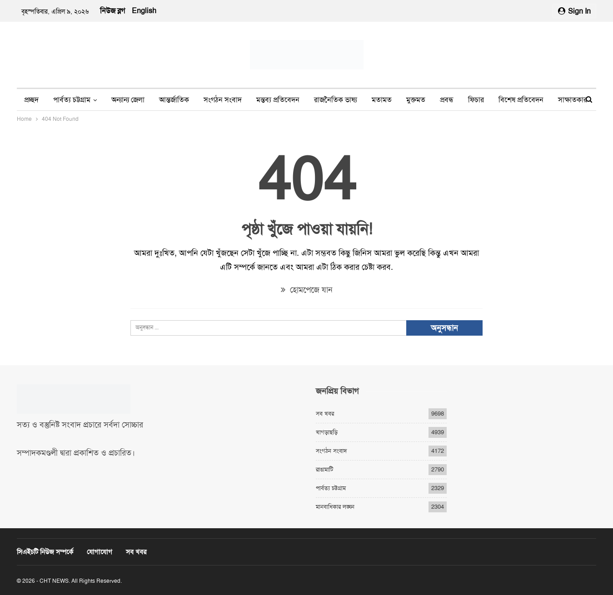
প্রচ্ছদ (31, 99)
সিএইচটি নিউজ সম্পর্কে (45, 551)
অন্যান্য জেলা (128, 99)
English (144, 10)
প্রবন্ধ (447, 99)
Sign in (574, 11)
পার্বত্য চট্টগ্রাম (71, 99)
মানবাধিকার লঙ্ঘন (335, 507)
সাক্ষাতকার (572, 99)
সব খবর (325, 413)
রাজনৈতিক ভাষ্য (335, 99)
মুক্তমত (415, 99)
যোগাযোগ (99, 551)
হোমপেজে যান (307, 289)
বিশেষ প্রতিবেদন (520, 99)
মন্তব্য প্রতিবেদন (277, 99)
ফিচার (476, 99)
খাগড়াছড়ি (327, 432)
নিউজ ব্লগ (112, 10)
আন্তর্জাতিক (174, 99)
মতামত (382, 99)
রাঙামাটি (324, 469)
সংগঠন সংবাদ (223, 99)
